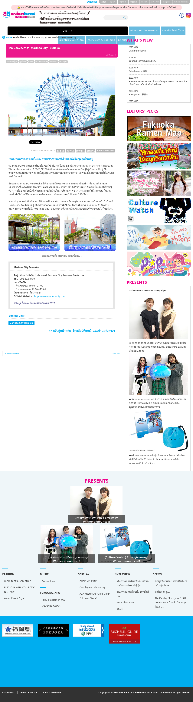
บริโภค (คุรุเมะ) (41, 61)
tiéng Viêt (166, 2)
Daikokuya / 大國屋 (138, 71)
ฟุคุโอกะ (22, 61)
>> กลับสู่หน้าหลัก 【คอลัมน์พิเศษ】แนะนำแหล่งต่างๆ (82, 331)
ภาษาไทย (155, 2)
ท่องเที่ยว (53, 61)
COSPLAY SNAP (88, 581)
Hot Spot (63, 61)
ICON (120, 608)
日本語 (103, 2)
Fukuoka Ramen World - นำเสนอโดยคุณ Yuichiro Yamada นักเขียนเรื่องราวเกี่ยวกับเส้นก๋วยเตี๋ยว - (158, 83)
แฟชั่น (30, 61)
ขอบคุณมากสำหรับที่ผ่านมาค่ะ (142, 60)
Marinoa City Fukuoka (21, 322)
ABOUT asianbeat (52, 692)
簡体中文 (122, 2)
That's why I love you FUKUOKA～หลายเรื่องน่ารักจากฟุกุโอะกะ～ (171, 602)
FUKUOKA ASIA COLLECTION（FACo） (19, 589)
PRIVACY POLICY (29, 692)
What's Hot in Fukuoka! (46, 31)
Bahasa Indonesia (181, 2)
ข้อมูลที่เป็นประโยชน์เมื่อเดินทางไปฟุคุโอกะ (171, 583)
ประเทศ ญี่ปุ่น (12, 61)
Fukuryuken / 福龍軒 (138, 94)
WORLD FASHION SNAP (17, 581)
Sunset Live (48, 581)
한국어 (112, 2)
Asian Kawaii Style (14, 598)
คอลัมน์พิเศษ (178, 31)
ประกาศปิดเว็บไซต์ (137, 50)
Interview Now (125, 602)
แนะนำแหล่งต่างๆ (36, 37)
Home (9, 37)
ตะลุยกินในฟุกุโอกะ (81, 31)
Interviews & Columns (148, 31)
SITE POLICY (8, 692)
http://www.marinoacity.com (49, 296)
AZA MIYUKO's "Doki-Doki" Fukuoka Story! (95, 596)
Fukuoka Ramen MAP (54, 599)
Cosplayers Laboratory (92, 587)
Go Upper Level (12, 353)
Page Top (116, 353)
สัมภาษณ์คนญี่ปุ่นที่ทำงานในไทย (133, 594)
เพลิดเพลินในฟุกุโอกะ (113, 31)
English (144, 2)
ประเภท (14, 31)
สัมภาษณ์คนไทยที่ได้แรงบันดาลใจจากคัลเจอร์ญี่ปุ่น (133, 583)
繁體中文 (133, 2)
